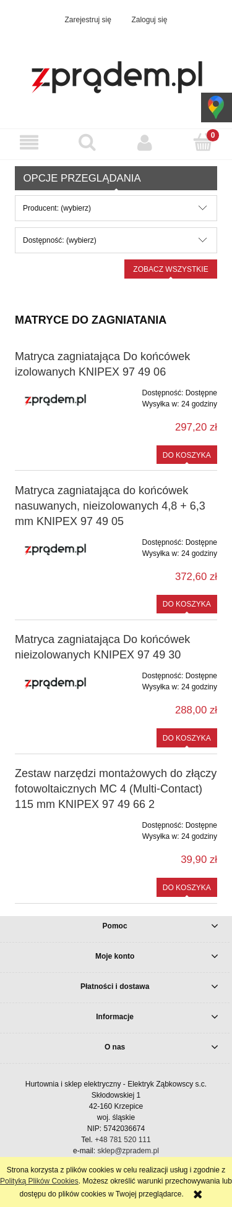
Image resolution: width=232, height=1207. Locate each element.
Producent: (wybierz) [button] (57, 208)
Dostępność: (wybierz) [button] (60, 240)
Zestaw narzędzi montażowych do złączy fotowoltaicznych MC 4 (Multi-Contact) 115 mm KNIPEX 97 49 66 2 (116, 788)
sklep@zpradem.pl (128, 1150)
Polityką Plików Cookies (39, 1181)
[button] (29, 142)
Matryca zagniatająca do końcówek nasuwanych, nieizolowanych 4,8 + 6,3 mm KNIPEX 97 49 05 (110, 506)
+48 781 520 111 (122, 1139)
